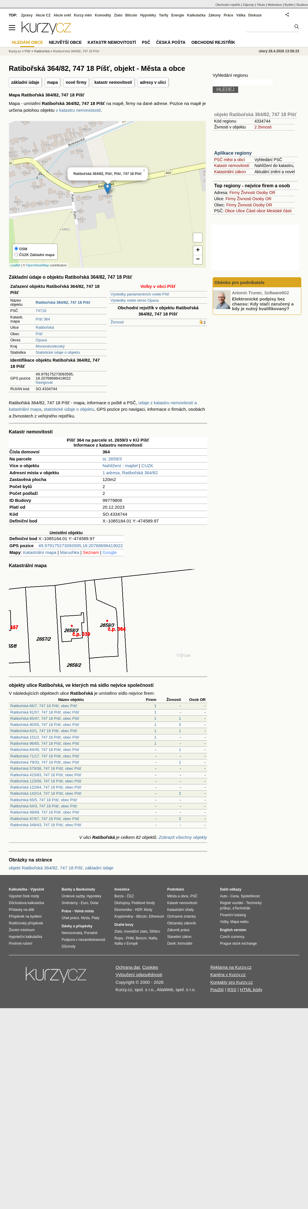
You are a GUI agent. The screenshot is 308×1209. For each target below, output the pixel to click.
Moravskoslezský (50, 346)
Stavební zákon (179, 937)
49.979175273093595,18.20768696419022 (80, 545)
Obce (230, 210)
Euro (84, 903)
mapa (52, 82)
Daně (171, 943)
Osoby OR (265, 192)
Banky (67, 889)
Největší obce (65, 42)
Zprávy (27, 15)
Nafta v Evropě (126, 943)
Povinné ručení (20, 943)
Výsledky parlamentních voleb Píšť (140, 294)
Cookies (150, 967)
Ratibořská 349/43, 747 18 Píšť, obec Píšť (45, 825)
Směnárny (70, 903)
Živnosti (117, 322)
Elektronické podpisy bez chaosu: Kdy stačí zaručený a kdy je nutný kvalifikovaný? (263, 303)
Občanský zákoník (181, 923)
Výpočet (37, 889)
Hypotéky (148, 15)
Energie (177, 15)
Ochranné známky (181, 916)
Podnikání (175, 889)
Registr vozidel (231, 903)
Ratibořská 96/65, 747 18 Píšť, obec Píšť (44, 743)
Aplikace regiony (233, 153)
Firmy (234, 192)
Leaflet (15, 265)
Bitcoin (131, 15)
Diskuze (255, 15)
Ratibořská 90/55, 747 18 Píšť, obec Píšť (44, 724)
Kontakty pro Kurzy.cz (231, 982)
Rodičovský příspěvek (26, 923)
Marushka (69, 552)
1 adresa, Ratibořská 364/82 (130, 472)
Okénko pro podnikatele (239, 282)
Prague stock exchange (238, 943)
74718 (41, 310)
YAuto (261, 4)
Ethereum (156, 916)
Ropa (118, 938)
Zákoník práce (178, 930)
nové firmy (76, 82)
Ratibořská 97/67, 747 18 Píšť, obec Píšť (44, 818)
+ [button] (198, 250)
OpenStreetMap (37, 265)
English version (233, 930)
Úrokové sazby (73, 896)
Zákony (214, 15)
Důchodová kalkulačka (26, 903)
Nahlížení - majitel (120, 465)
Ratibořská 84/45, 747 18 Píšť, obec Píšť (44, 749)
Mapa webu (239, 922)
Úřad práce (70, 918)
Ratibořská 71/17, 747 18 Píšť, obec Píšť (44, 756)
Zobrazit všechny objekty (183, 837)
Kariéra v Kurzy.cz (228, 974)
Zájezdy (248, 4)
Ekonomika (123, 910)
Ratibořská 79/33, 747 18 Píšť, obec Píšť (44, 762)
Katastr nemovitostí (231, 165)
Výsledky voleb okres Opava (135, 300)
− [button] (198, 259)
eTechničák (241, 908)
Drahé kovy (123, 925)
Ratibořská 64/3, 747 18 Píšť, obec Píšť (43, 806)
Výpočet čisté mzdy (24, 896)
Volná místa (84, 911)
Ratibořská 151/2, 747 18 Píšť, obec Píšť (44, 737)
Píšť (39, 334)
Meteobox (275, 4)
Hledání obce (27, 42)
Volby (224, 922)
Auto (223, 896)
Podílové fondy (143, 903)
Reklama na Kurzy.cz (231, 967)
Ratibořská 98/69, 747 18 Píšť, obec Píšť (44, 812)
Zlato (118, 15)
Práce (228, 15)
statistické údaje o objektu (69, 409)
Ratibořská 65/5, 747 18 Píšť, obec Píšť (43, 800)
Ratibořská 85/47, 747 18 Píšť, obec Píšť (44, 718)
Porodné (90, 933)
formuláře (184, 943)
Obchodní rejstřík (228, 4)
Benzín (141, 938)
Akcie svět (62, 15)
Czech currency (232, 937)
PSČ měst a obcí (229, 159)
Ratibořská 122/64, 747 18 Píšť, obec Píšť (45, 787)
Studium (302, 4)
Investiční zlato (135, 931)
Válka (240, 15)
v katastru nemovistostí (78, 110)
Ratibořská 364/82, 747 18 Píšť (76, 51)
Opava (41, 340)
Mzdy (148, 910)
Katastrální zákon (230, 171)
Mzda (85, 918)
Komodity (103, 15)
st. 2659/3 (112, 458)
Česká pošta (170, 42)
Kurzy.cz (15, 51)
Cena (234, 896)
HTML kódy (251, 989)
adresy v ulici (153, 82)
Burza (118, 896)
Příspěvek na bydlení (25, 916)
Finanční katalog (233, 915)
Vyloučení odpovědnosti (139, 974)
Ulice (240, 210)
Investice (121, 889)
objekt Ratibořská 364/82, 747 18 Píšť (255, 114)
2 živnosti (262, 127)
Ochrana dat (128, 967)
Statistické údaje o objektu (58, 352)
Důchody (68, 946)
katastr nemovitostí (113, 82)
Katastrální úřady (180, 910)
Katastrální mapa (39, 552)
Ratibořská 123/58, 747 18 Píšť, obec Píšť (45, 781)
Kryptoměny (123, 916)
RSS (231, 989)
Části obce (255, 210)
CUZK (147, 465)
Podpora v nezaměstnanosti (83, 940)
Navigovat (44, 382)
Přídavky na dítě (21, 910)
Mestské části (279, 210)
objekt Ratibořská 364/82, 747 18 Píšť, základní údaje (61, 867)
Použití (217, 989)
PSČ (146, 42)
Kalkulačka (196, 15)
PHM (130, 938)
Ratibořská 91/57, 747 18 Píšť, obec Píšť (44, 712)
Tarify (163, 15)
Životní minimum (22, 930)
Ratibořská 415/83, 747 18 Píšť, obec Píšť (45, 775)
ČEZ (130, 896)
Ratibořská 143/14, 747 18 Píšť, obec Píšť (45, 793)
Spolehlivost (250, 896)
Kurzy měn (83, 15)
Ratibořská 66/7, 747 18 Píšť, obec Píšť (43, 706)
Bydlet (289, 4)
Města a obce (177, 896)
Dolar (94, 903)
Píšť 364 (43, 319)
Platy (95, 918)
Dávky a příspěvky (77, 926)
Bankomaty (85, 889)
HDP (138, 910)
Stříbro (154, 931)
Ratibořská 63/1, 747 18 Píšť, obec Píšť (43, 731)
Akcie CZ (42, 15)
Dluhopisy (122, 903)
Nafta (153, 938)
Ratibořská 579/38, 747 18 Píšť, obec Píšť (45, 768)
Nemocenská (72, 933)
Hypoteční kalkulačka (25, 937)
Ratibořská (45, 327)
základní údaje (25, 82)
